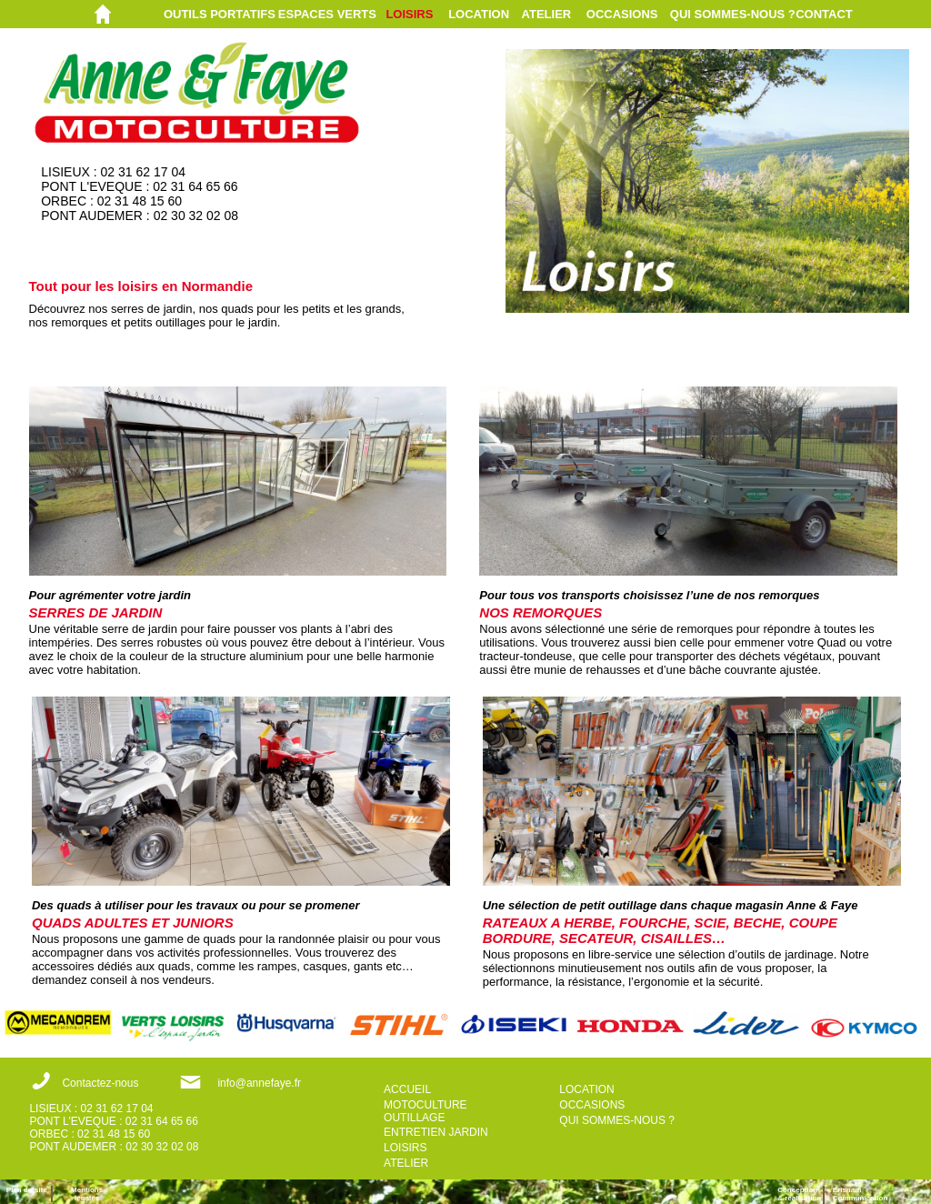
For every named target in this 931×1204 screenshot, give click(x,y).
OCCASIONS (622, 14)
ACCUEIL (407, 1089)
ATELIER (547, 14)
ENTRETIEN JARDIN (436, 1132)
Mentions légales (87, 1194)
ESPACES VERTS (327, 14)
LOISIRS (409, 14)
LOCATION (478, 14)
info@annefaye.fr (259, 1083)
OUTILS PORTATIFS (219, 14)
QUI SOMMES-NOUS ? (733, 14)
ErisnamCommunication (860, 1194)
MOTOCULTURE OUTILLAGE (425, 1111)
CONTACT (824, 14)
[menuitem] (221, 14)
